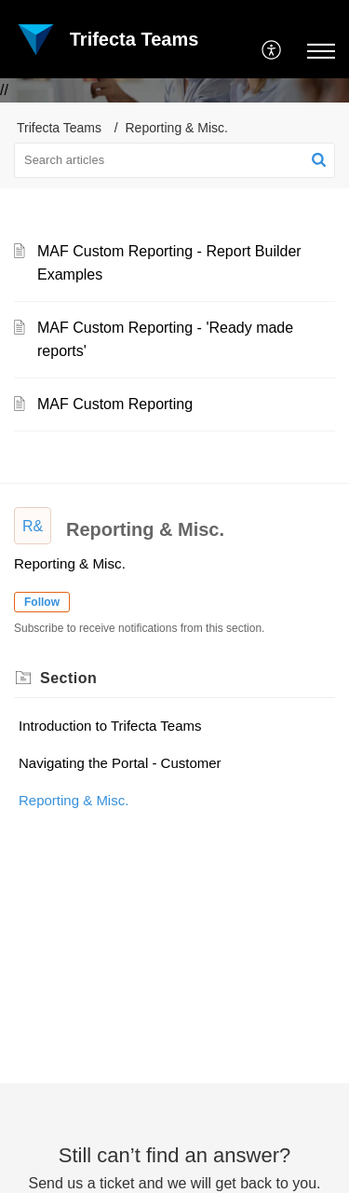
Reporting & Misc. (73, 800)
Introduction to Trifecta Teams (110, 726)
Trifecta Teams (59, 127)
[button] (272, 51)
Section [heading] (68, 678)
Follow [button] (42, 602)
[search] (174, 160)
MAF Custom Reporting (115, 404)
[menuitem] (272, 51)
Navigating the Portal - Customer (120, 763)
